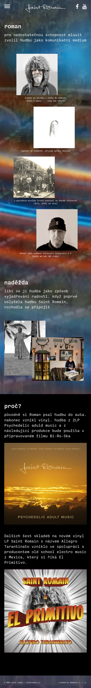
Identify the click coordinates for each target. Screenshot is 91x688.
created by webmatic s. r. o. (73, 682)
